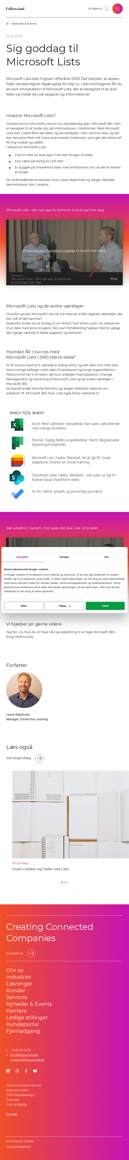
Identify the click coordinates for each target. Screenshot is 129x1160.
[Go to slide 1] (62, 882)
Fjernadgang (23, 1031)
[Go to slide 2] (64, 882)
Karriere (16, 1010)
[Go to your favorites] (95, 9)
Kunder (15, 990)
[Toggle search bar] (107, 8)
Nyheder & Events (29, 1004)
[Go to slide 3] (67, 882)
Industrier (19, 977)
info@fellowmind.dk (24, 1055)
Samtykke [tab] (22, 556)
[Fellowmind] (15, 9)
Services (16, 997)
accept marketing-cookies (54, 251)
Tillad (105, 605)
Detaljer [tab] (64, 556)
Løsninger (19, 983)
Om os (14, 970)
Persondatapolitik (18, 1146)
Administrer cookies (20, 1141)
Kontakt (12, 1114)
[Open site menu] (117, 8)
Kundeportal (22, 1024)
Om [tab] (106, 556)
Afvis (23, 605)
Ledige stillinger (27, 1017)
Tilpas (64, 605)
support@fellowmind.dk (27, 1060)
